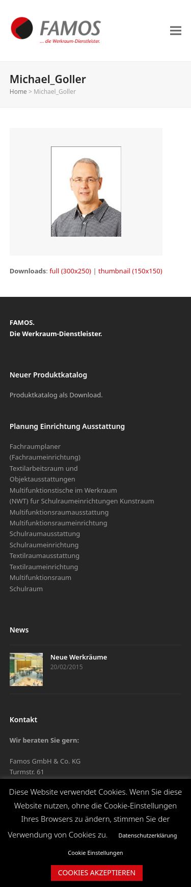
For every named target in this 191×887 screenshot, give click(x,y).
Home (18, 91)
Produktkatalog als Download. (56, 394)
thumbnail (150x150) (130, 270)
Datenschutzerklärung (147, 835)
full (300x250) (70, 270)
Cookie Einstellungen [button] (95, 852)
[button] (175, 30)
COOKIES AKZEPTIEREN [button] (96, 872)
